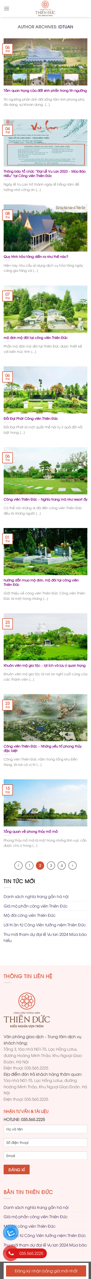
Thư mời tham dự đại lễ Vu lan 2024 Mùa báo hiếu (45, 937)
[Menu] (6, 8)
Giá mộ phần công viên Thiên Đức (36, 906)
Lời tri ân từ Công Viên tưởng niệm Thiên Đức (45, 924)
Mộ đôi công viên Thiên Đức (30, 915)
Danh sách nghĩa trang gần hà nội (36, 896)
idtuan (65, 26)
